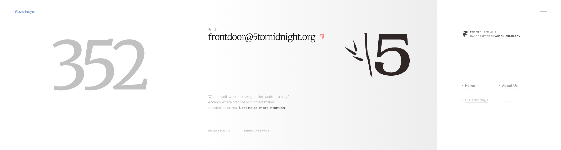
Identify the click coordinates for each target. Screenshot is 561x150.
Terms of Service (256, 133)
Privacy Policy (219, 133)
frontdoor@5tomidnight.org (261, 37)
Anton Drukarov (507, 38)
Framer (475, 33)
